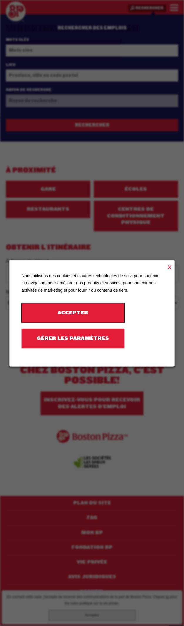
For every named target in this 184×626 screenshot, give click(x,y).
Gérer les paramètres (73, 338)
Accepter (73, 313)
